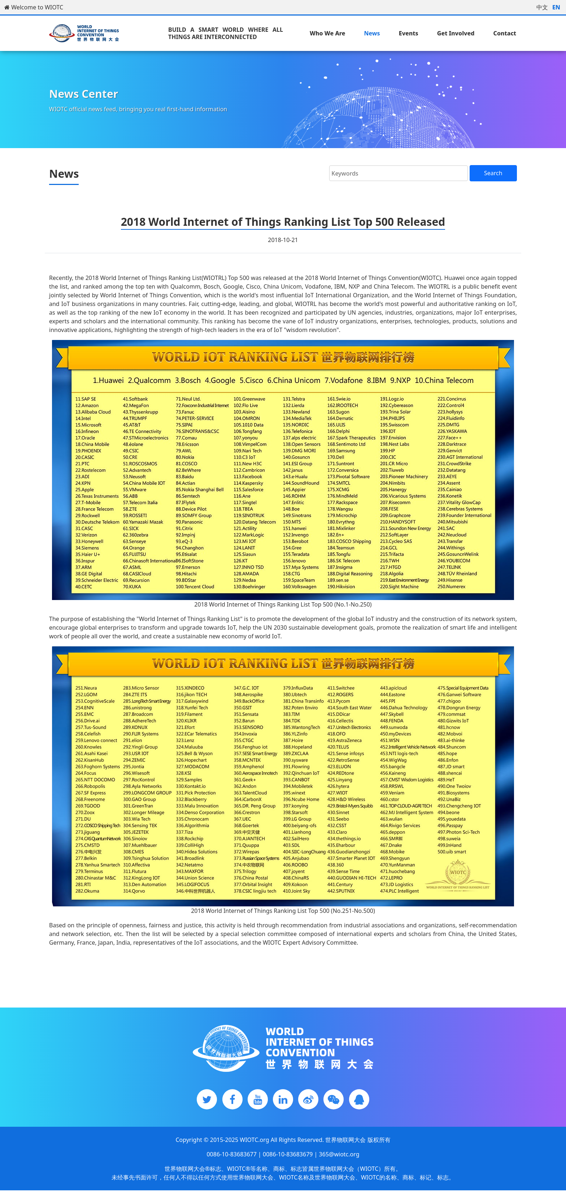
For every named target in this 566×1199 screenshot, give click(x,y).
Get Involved (456, 33)
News (372, 33)
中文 (542, 7)
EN (556, 7)
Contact (504, 33)
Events (408, 33)
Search (493, 173)
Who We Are (327, 33)
